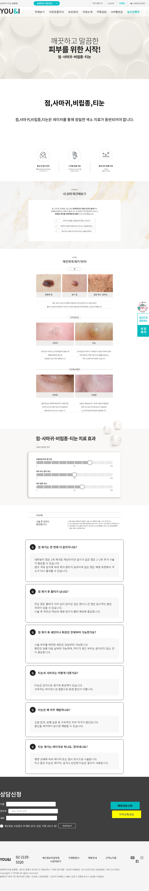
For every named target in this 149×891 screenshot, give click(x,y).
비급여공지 (55, 861)
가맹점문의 (73, 857)
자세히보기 (67, 825)
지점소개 (87, 12)
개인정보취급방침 (51, 857)
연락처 (3, 811)
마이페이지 (98, 3)
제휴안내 (92, 857)
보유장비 (73, 12)
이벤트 (122, 3)
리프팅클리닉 (56, 12)
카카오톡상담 (126, 814)
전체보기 (40, 12)
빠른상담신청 (125, 805)
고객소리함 (110, 857)
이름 (2, 804)
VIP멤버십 (117, 12)
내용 (2, 818)
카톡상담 (102, 12)
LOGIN (111, 3)
